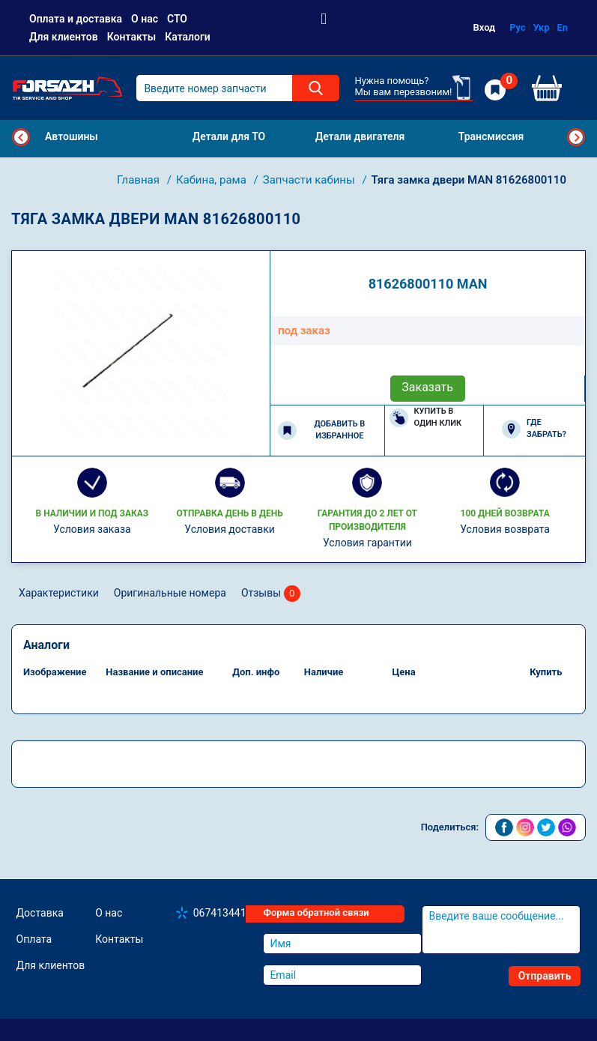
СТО (177, 19)
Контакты (131, 37)
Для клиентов (63, 37)
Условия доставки (229, 529)
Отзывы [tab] (270, 594)
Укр (541, 27)
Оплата (34, 939)
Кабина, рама (212, 180)
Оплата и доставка (75, 19)
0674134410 (222, 913)
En (562, 27)
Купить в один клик (426, 417)
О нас (144, 19)
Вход (484, 27)
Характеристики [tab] (59, 593)
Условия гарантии (367, 543)
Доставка (40, 913)
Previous (20, 137)
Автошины (71, 136)
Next (576, 137)
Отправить (545, 976)
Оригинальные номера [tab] (170, 593)
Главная (140, 180)
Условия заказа (92, 529)
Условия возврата (505, 529)
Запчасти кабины (310, 180)
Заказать (427, 387)
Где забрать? (534, 428)
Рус (517, 27)
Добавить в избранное (321, 430)
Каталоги (187, 37)
